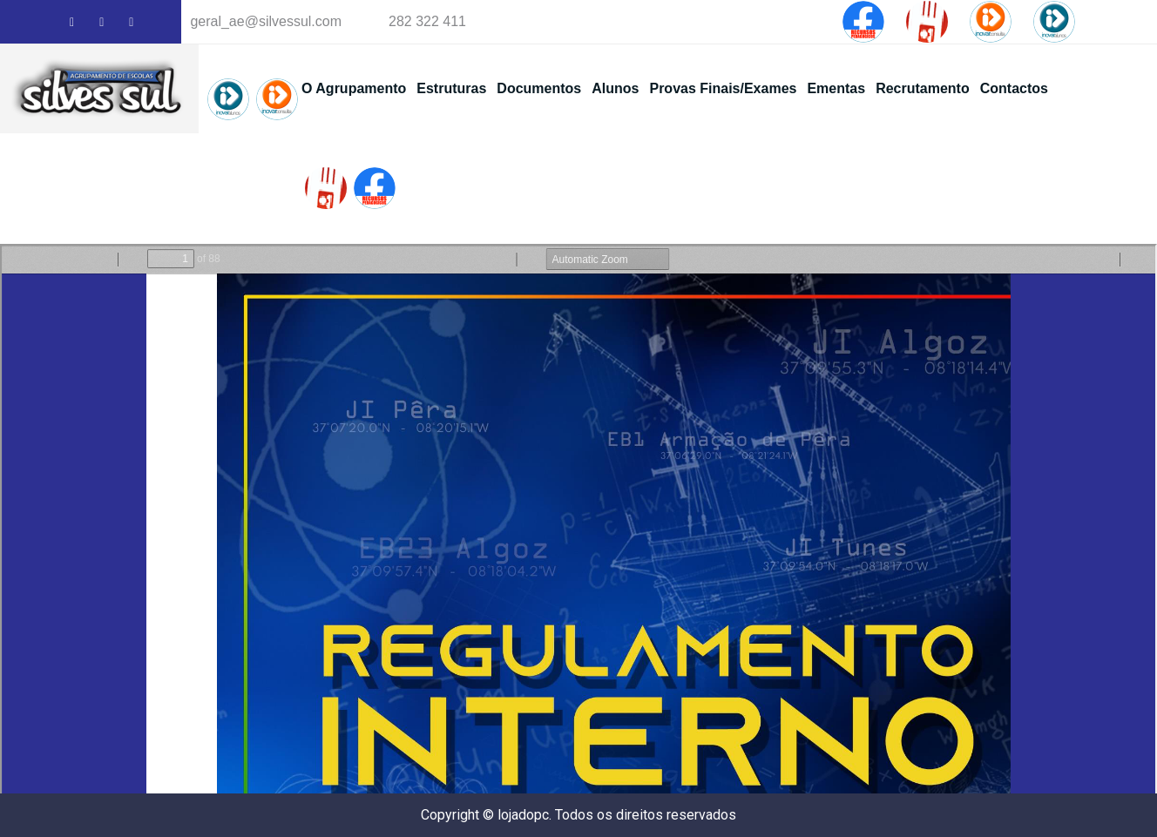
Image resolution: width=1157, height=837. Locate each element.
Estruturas (451, 88)
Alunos (615, 88)
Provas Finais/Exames (722, 88)
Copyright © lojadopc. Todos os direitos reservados (578, 815)
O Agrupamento (353, 88)
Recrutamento (923, 88)
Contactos (1014, 88)
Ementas (836, 88)
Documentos (539, 88)
